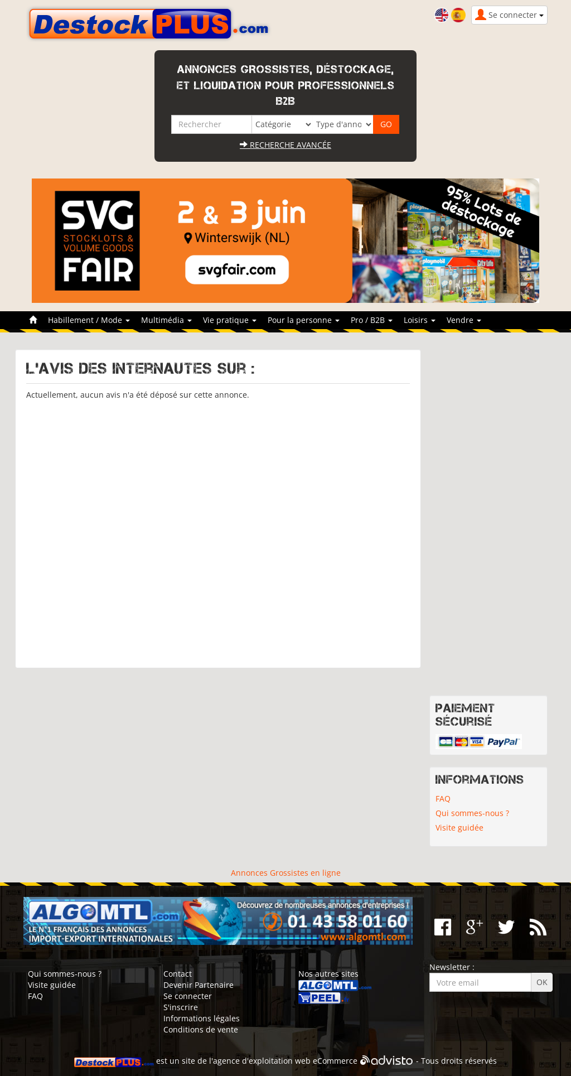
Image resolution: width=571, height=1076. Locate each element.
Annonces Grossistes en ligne (286, 872)
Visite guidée (459, 827)
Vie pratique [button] (230, 320)
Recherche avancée (285, 144)
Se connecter (187, 996)
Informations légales (201, 1018)
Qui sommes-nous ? (472, 813)
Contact (177, 973)
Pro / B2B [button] (372, 320)
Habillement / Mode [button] (89, 320)
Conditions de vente (200, 1029)
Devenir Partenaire (198, 985)
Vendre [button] (464, 320)
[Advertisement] (218, 528)
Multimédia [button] (166, 320)
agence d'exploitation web (262, 1060)
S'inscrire (180, 1007)
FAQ (443, 798)
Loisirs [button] (419, 320)
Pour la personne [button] (304, 320)
